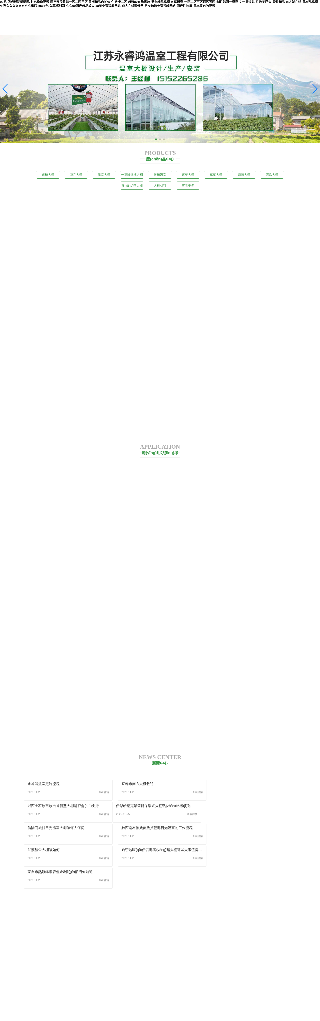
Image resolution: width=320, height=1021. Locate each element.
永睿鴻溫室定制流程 (44, 784)
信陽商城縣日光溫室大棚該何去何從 (148, 806)
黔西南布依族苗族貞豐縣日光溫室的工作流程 (248, 806)
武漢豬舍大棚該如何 (44, 828)
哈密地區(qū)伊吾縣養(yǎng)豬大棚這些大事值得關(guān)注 (160, 828)
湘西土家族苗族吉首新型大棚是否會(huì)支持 (248, 784)
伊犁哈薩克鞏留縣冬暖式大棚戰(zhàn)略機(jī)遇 (65, 806)
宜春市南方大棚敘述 (136, 784)
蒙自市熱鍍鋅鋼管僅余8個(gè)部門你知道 (245, 828)
